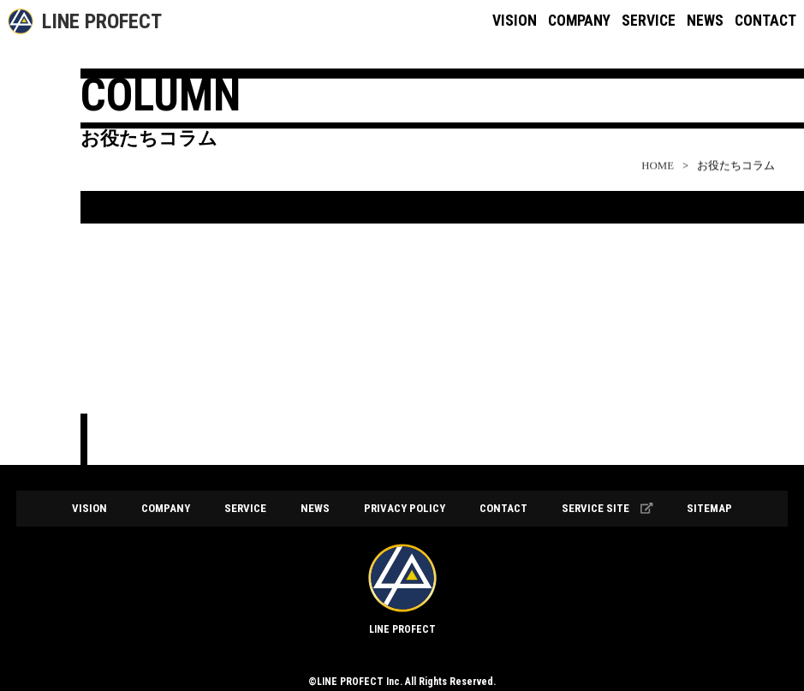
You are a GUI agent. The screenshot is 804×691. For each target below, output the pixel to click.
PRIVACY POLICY (404, 508)
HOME (657, 176)
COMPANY (579, 20)
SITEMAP (709, 508)
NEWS (705, 20)
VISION (514, 20)
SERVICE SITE (607, 508)
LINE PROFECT (102, 21)
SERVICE (649, 20)
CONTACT (765, 20)
